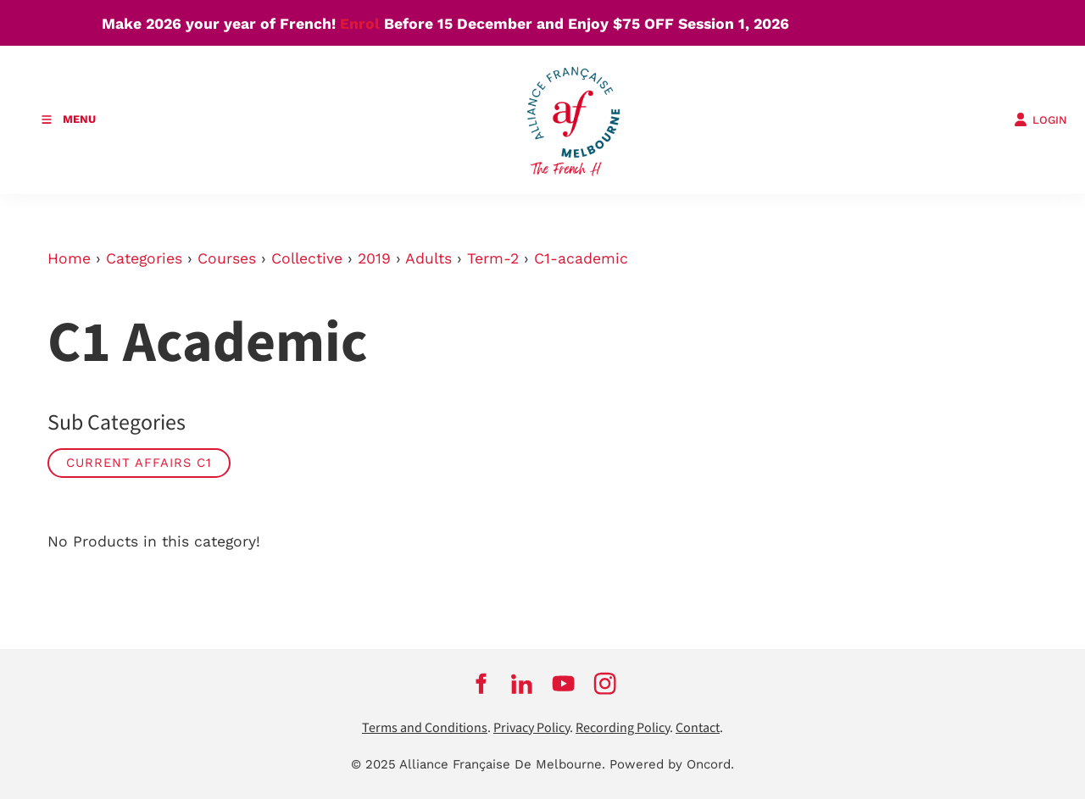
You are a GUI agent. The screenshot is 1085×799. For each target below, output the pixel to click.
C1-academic (581, 258)
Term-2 (493, 258)
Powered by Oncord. (671, 764)
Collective (306, 258)
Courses (227, 258)
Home (69, 258)
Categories (144, 258)
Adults (428, 258)
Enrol (360, 23)
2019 (374, 258)
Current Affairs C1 (139, 462)
